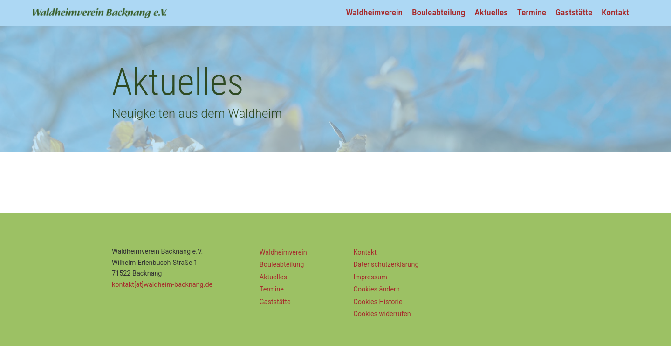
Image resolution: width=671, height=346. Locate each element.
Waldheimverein (374, 12)
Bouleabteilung (438, 12)
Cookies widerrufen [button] (382, 314)
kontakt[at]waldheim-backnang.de (162, 285)
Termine (531, 12)
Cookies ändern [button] (376, 289)
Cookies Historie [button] (377, 302)
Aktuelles (491, 12)
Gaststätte (573, 12)
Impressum (370, 277)
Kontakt (615, 12)
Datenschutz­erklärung (385, 265)
